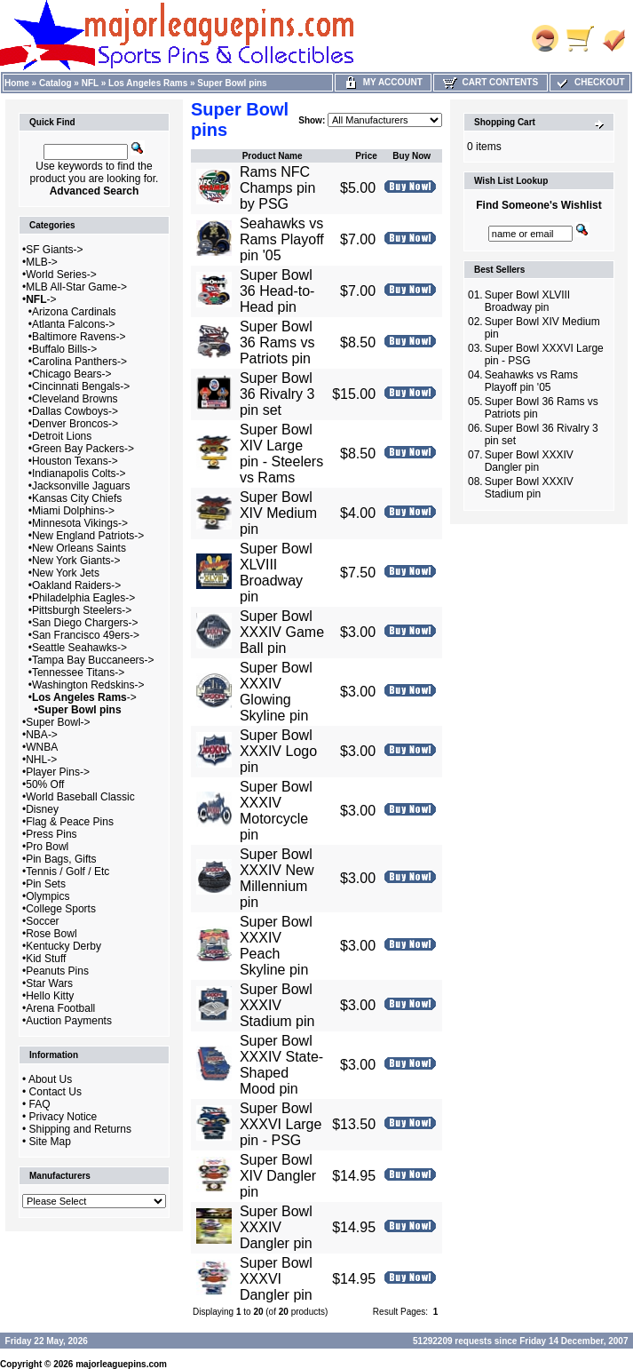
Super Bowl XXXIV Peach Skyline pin (276, 945)
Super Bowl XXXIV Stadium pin (277, 1005)
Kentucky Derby (63, 946)
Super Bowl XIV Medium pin (278, 513)
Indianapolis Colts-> (79, 473)
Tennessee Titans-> (78, 672)
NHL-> (41, 759)
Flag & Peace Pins (70, 822)
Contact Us (55, 1092)
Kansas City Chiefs (77, 498)
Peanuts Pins (57, 971)
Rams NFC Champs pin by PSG (277, 187)
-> (41, 299)
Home (16, 83)
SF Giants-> (54, 249)
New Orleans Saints (79, 548)
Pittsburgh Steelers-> (81, 610)
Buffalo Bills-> (64, 349)
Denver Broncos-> (75, 424)
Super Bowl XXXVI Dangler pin (276, 1278)
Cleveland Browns (75, 399)
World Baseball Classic (80, 797)
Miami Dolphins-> (73, 511)
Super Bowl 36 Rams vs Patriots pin (277, 342)
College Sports (61, 909)
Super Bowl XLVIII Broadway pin (276, 572)
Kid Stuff (46, 958)
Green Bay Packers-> (83, 448)
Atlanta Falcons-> (73, 324)
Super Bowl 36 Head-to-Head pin (277, 290)
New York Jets (65, 573)
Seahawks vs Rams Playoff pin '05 (282, 239)
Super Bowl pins (231, 83)
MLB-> (42, 262)
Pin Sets (46, 884)
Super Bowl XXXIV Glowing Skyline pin (276, 691)
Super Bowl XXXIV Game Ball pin (282, 632)
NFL (90, 83)
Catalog (55, 83)
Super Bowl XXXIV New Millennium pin (277, 878)
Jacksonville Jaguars (81, 486)
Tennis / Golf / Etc (67, 871)
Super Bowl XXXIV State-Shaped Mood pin (281, 1064)
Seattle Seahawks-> (79, 647)
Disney (42, 809)
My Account (383, 82)
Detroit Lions (61, 436)
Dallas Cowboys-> (75, 411)
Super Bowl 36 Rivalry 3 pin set (277, 394)
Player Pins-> (58, 772)
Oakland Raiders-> (76, 585)
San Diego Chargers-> (85, 623)
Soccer (42, 921)
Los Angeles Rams (147, 83)
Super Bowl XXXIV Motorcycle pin (276, 810)
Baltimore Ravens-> (79, 336)
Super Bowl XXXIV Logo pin (278, 751)
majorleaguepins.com (121, 1364)
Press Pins (51, 834)
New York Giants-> (76, 560)
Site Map (50, 1141)
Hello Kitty (50, 996)
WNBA (42, 747)
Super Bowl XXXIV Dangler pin (276, 1227)
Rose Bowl (51, 933)
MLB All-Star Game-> (76, 287)
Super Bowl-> (58, 722)
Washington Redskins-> (88, 685)
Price (365, 156)
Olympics (47, 896)
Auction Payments (69, 1021)
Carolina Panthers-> (79, 361)
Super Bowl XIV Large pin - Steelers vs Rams (281, 453)
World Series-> (61, 274)
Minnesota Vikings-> (80, 523)
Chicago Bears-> (72, 374)
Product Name (272, 156)
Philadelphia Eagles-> (83, 598)
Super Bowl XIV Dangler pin (278, 1175)
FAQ (40, 1104)
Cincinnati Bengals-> (81, 386)
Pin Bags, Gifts (61, 859)
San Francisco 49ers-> (85, 635)
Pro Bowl (47, 846)
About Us (50, 1079)
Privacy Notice (63, 1116)
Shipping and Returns (80, 1129)
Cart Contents (490, 82)
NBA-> (42, 734)
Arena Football (60, 1008)
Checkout (589, 82)
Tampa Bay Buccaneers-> (93, 660)
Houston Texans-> (75, 461)
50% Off (45, 784)
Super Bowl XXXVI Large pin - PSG (281, 1124)
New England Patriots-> (88, 535)
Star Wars (49, 983)
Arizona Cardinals (74, 312)
